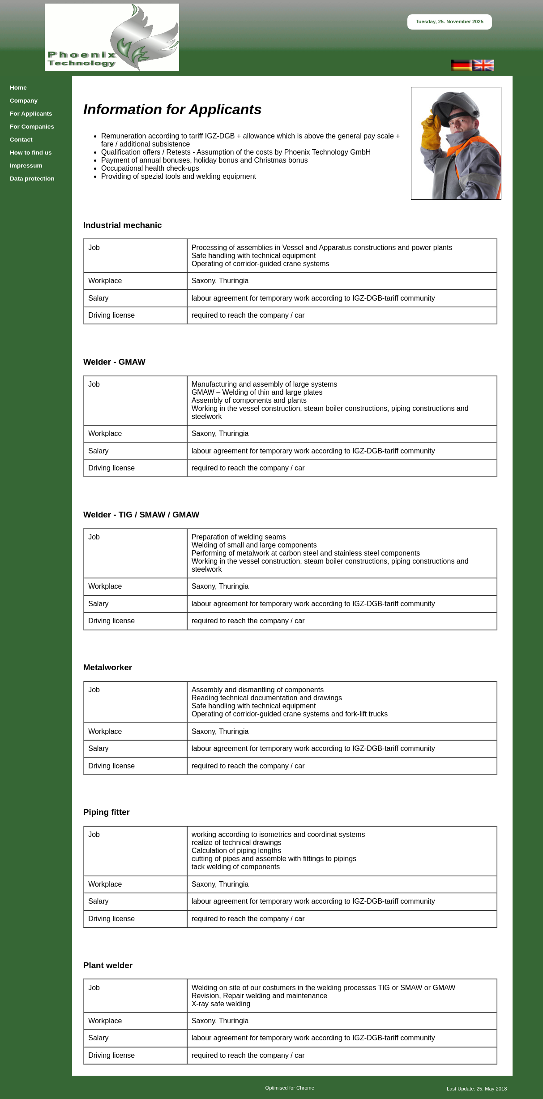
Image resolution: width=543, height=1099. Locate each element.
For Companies (32, 126)
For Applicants (31, 113)
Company (24, 100)
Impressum (26, 165)
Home (18, 87)
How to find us (31, 152)
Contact (21, 139)
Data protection (32, 178)
